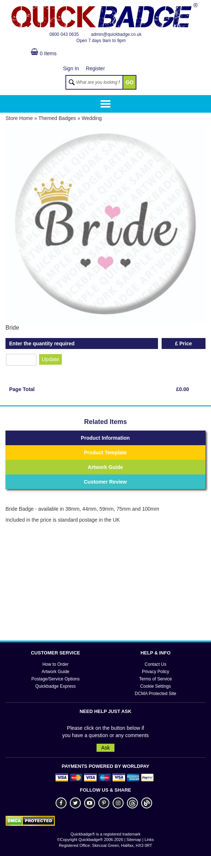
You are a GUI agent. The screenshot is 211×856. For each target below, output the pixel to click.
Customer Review (105, 482)
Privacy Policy (155, 671)
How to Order (55, 664)
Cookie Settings (155, 686)
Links (149, 839)
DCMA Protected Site (155, 693)
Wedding (92, 118)
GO (129, 82)
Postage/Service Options (55, 679)
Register (95, 68)
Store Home (19, 118)
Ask (105, 748)
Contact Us (155, 664)
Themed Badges (57, 118)
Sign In (71, 68)
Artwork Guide (105, 467)
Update (50, 359)
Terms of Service (155, 679)
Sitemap (134, 839)
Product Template (105, 452)
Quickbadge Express (55, 686)
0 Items (44, 53)
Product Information (105, 438)
